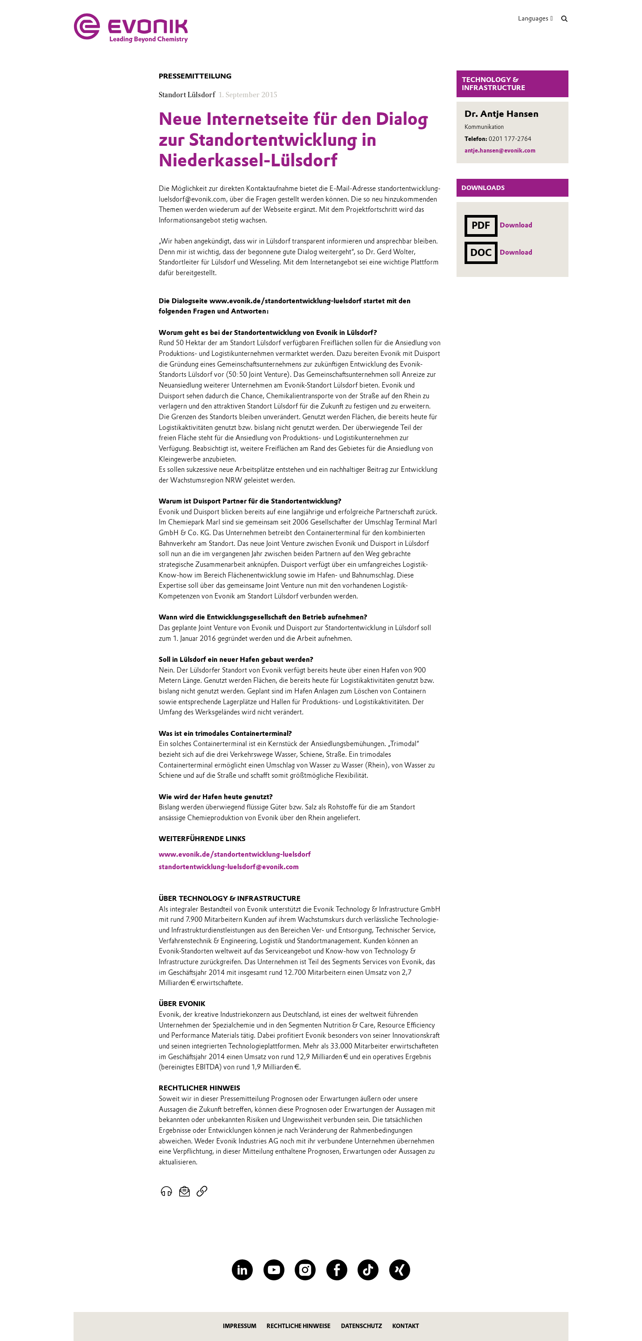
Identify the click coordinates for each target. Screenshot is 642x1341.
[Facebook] (336, 1269)
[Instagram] (305, 1269)
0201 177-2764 (510, 139)
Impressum (239, 1326)
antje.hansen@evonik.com (500, 150)
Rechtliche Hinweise (298, 1326)
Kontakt (405, 1326)
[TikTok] (368, 1269)
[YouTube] (273, 1269)
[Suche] (564, 18)
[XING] (399, 1269)
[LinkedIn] (242, 1269)
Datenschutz (361, 1326)
